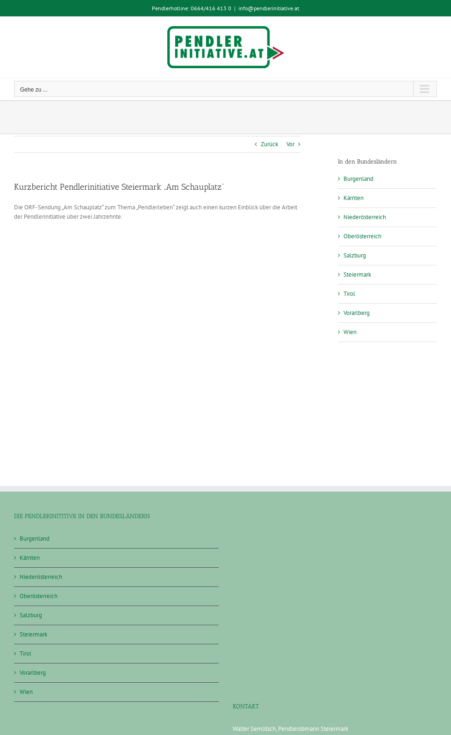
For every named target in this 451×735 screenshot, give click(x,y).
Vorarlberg (357, 313)
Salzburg (355, 255)
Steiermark (357, 274)
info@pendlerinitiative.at (268, 8)
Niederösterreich (365, 217)
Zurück (269, 144)
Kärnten (354, 198)
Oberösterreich (362, 236)
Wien (350, 332)
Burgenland (358, 179)
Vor (290, 144)
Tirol (349, 294)
